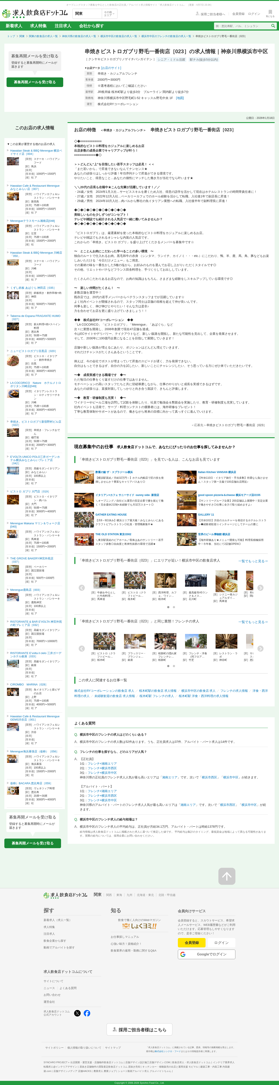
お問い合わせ (52, 994)
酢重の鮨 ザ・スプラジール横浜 (114, 472)
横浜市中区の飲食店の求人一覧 (118, 36)
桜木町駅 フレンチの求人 (157, 696)
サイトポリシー (54, 1047)
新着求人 (14, 26)
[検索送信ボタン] (273, 26)
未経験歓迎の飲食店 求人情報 (114, 696)
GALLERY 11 (206, 514)
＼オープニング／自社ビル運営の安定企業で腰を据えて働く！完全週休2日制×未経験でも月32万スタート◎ (129, 502)
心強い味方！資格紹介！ (126, 943)
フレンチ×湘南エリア (102, 763)
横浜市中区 (230, 777)
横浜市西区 (209, 777)
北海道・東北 (145, 895)
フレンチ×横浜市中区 (102, 772)
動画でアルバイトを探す (59, 947)
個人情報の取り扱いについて (84, 1047)
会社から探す (91, 26)
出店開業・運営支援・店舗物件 (96, 1062)
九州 (129, 895)
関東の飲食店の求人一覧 (43, 36)
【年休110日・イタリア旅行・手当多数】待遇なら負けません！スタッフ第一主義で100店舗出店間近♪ (233, 479)
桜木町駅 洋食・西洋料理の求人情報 (203, 696)
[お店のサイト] (111, 68)
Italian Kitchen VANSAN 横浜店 (217, 472)
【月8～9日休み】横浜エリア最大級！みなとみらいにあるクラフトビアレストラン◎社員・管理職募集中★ (129, 522)
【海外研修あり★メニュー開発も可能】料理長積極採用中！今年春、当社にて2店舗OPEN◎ (231, 541)
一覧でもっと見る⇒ (253, 561)
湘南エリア (169, 777)
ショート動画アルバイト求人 (144, 1071)
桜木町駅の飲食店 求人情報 (158, 690)
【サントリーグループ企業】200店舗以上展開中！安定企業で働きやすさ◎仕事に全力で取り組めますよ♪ (233, 502)
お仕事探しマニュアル (125, 936)
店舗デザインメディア (72, 1071)
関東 (22, 36)
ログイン (221, 943)
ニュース (49, 988)
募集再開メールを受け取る (35, 82)
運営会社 (49, 1001)
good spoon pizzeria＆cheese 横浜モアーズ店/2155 (229, 495)
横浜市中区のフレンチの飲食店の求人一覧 (166, 36)
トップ (11, 36)
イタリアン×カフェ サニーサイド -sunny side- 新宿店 (127, 495)
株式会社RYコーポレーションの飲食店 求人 (104, 690)
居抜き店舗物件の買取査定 (110, 1066)
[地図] (180, 98)
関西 (109, 895)
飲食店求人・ (191, 1062)
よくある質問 (68, 988)
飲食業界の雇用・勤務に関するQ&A (133, 950)
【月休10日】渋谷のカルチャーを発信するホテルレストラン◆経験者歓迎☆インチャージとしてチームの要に (232, 522)
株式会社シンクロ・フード (168, 1051)
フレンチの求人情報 (234, 690)
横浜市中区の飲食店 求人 (198, 690)
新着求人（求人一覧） (58, 920)
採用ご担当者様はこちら (143, 1029)
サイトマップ (113, 1047)
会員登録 (192, 943)
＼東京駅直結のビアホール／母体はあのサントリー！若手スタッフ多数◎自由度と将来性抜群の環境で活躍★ (129, 541)
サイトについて (53, 981)
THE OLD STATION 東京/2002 (113, 534)
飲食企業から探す (55, 940)
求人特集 (38, 26)
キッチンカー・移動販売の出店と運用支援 (170, 1066)
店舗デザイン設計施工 (147, 1062)
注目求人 (63, 26)
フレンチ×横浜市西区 (102, 768)
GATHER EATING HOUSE (111, 514)
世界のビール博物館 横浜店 (214, 534)
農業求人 (105, 1071)
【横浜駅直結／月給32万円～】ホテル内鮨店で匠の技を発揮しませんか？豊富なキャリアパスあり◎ (129, 479)
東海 (119, 895)
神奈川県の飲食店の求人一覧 (79, 36)
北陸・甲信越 (166, 895)
